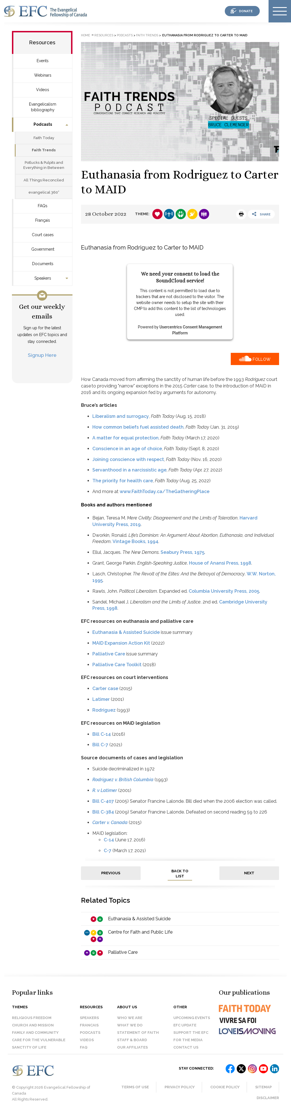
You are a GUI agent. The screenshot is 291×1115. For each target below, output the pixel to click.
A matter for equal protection (125, 438)
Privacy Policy (180, 1087)
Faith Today (44, 138)
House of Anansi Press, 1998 (220, 563)
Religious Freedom (31, 1018)
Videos (42, 89)
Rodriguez (104, 710)
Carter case (105, 688)
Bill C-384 (103, 812)
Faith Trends (44, 150)
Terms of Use (135, 1087)
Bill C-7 (100, 744)
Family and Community (35, 1032)
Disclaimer (268, 1098)
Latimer (101, 699)
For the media (188, 1040)
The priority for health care (122, 480)
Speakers (42, 278)
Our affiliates (132, 1047)
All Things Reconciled (44, 180)
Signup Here (42, 355)
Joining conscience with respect (128, 459)
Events (43, 60)
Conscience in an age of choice (127, 448)
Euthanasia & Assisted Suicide (126, 632)
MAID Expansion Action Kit (121, 643)
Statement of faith (138, 1032)
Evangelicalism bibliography (42, 107)
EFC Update (184, 1025)
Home (85, 35)
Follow (262, 359)
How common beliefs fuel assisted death (138, 427)
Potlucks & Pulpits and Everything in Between (43, 165)
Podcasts (43, 124)
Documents (42, 263)
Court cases (43, 234)
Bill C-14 (101, 734)
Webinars (42, 75)
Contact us (185, 1047)
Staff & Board (132, 1040)
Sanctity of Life (29, 1047)
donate (246, 11)
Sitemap (263, 1087)
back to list (179, 874)
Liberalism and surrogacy (120, 416)
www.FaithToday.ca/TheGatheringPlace (164, 491)
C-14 (109, 839)
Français (42, 220)
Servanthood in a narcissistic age (129, 470)
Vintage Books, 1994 (135, 541)
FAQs (42, 206)
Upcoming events (191, 1018)
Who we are (129, 1018)
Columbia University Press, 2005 (224, 591)
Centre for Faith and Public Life (140, 932)
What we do (130, 1025)
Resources (42, 42)
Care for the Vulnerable (38, 1040)
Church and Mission (33, 1025)
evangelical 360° (43, 192)
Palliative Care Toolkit (117, 664)
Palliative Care (108, 654)
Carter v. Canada (110, 822)
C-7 (107, 850)
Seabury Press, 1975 (182, 552)
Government (42, 249)
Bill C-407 (103, 801)
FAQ (84, 1047)
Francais (89, 1025)
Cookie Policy (225, 1087)
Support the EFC (190, 1032)
